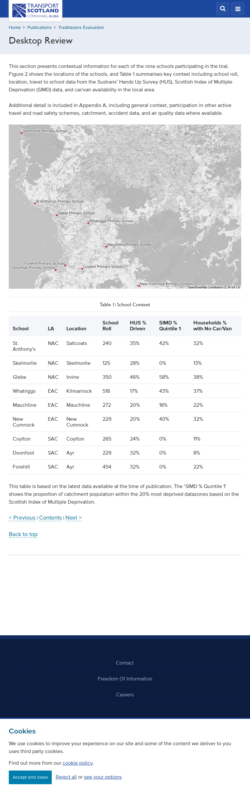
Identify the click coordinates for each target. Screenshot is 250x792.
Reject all (66, 777)
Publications (39, 27)
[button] (222, 8)
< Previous (22, 517)
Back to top (23, 534)
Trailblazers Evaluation (81, 27)
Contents (50, 517)
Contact (125, 663)
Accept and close (30, 777)
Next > (73, 517)
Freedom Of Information (125, 678)
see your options (103, 777)
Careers (125, 694)
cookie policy (77, 763)
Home (15, 27)
